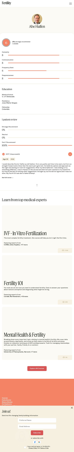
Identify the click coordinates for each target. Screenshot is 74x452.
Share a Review (7, 402)
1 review (15, 43)
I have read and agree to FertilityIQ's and (38, 447)
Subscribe (37, 433)
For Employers (7, 404)
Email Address (24, 426)
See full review (7, 178)
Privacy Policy (33, 448)
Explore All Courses (37, 368)
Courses (5, 398)
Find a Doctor (6, 400)
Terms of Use (44, 448)
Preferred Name (25, 420)
